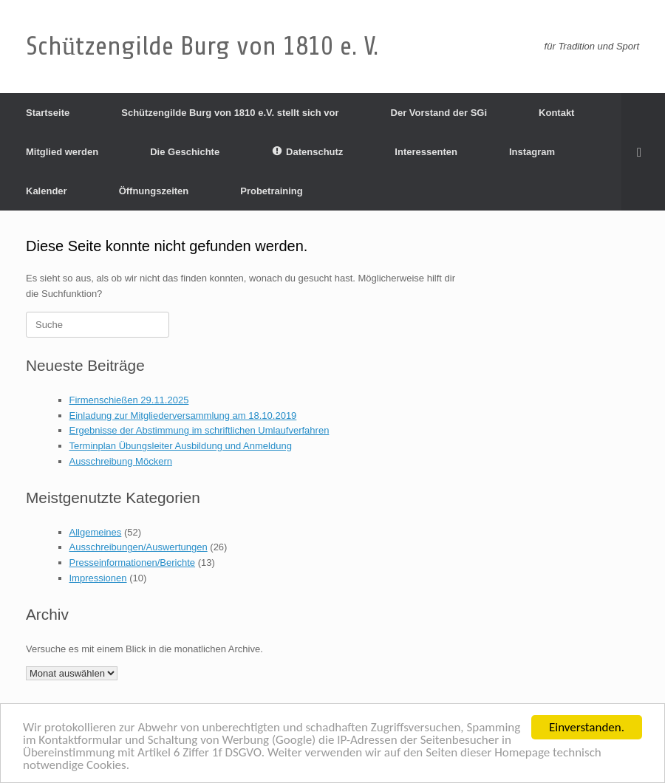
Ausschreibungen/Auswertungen (138, 547)
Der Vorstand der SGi (439, 112)
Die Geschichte (184, 151)
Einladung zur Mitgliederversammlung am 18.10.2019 (183, 415)
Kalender (46, 190)
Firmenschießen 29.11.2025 (129, 400)
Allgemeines (95, 532)
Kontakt (556, 112)
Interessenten (426, 151)
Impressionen (98, 578)
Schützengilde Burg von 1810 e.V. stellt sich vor (229, 112)
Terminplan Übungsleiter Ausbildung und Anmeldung (180, 445)
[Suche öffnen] (643, 152)
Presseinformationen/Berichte (132, 562)
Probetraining (271, 190)
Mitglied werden (62, 151)
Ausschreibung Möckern (120, 461)
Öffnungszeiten (154, 190)
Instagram (532, 151)
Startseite (47, 112)
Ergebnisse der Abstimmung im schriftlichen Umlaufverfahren (199, 430)
